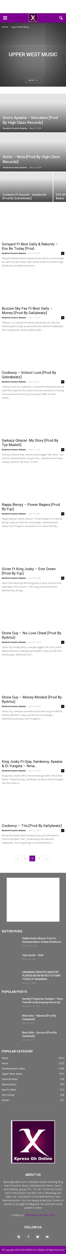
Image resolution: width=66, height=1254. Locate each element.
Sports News (9, 1089)
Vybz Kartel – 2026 (32, 955)
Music (5, 1063)
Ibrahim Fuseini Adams (15, 128)
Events (5, 1100)
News (5, 1058)
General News (10, 1079)
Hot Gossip (8, 1095)
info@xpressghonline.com (40, 1215)
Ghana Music (9, 1084)
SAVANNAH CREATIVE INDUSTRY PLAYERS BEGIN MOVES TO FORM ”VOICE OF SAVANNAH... (41, 976)
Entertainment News (13, 1068)
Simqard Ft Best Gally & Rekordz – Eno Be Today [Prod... (30, 246)
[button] (61, 18)
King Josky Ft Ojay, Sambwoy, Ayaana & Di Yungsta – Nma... (32, 763)
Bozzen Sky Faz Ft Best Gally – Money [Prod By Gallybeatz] (27, 310)
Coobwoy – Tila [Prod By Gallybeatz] (32, 826)
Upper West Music (12, 1073)
